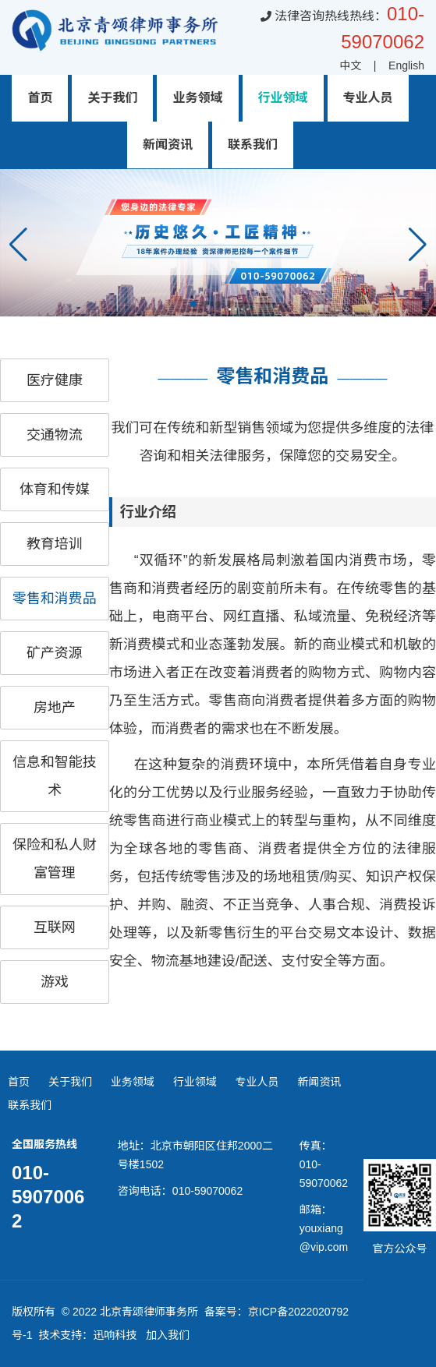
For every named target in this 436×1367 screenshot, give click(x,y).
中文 (350, 65)
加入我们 (168, 1335)
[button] (417, 245)
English (406, 65)
